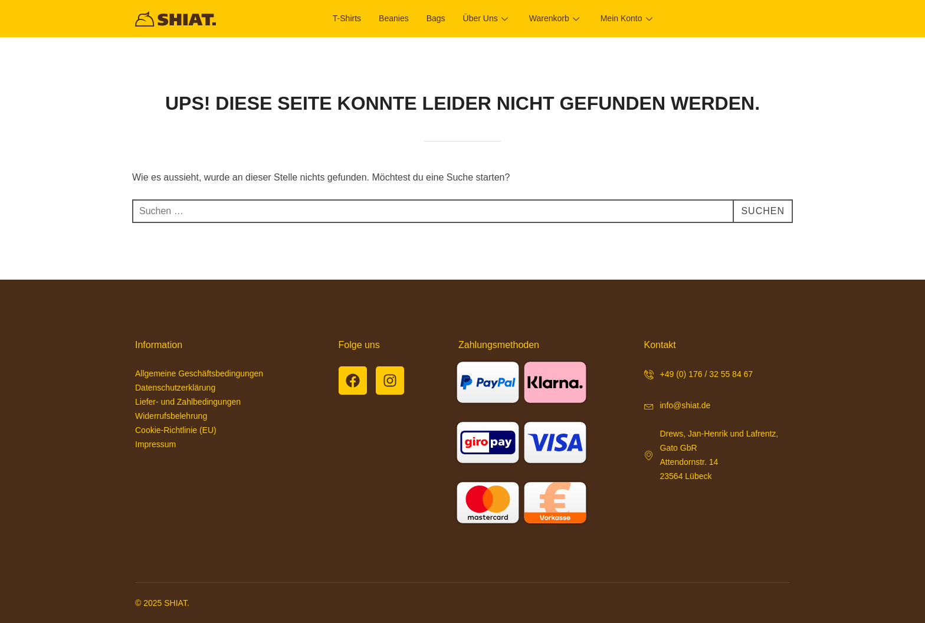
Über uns (485, 18)
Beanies (394, 18)
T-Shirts (347, 18)
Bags (436, 18)
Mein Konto (626, 18)
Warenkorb (554, 18)
